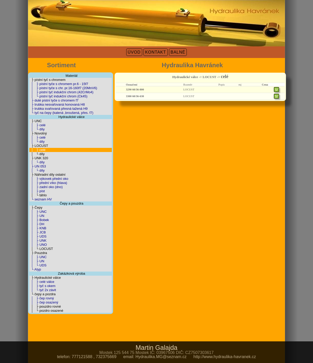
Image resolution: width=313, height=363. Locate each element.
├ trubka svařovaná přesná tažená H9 (58, 109)
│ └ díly (37, 129)
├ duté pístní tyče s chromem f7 (54, 100)
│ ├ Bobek (39, 220)
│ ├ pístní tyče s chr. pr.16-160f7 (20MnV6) (63, 88)
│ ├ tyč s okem (42, 286)
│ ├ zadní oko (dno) (46, 187)
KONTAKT (155, 52)
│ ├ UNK (37, 240)
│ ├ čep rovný (41, 298)
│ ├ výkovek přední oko (48, 179)
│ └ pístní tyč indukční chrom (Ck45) (58, 96)
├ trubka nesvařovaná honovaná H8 (57, 104)
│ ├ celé (37, 125)
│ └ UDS (37, 265)
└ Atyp (35, 269)
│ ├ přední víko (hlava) (48, 183)
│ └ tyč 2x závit (42, 290)
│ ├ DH (36, 224)
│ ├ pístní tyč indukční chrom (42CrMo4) (61, 92)
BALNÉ (178, 52)
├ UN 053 (37, 166)
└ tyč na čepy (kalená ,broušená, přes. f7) (61, 113)
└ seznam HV (40, 199)
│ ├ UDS (37, 236)
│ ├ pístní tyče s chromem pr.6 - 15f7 (58, 84)
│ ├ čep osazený (43, 302)
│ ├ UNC (38, 212)
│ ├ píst (37, 191)
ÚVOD (134, 52)
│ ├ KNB (37, 228)
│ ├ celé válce (41, 282)
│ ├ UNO (38, 245)
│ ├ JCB (37, 232)
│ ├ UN (36, 216)
